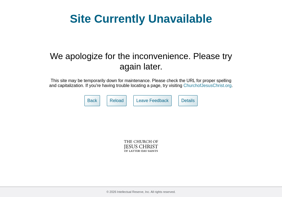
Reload (117, 100)
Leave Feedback (152, 100)
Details (188, 100)
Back (92, 100)
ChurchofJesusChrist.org (207, 85)
